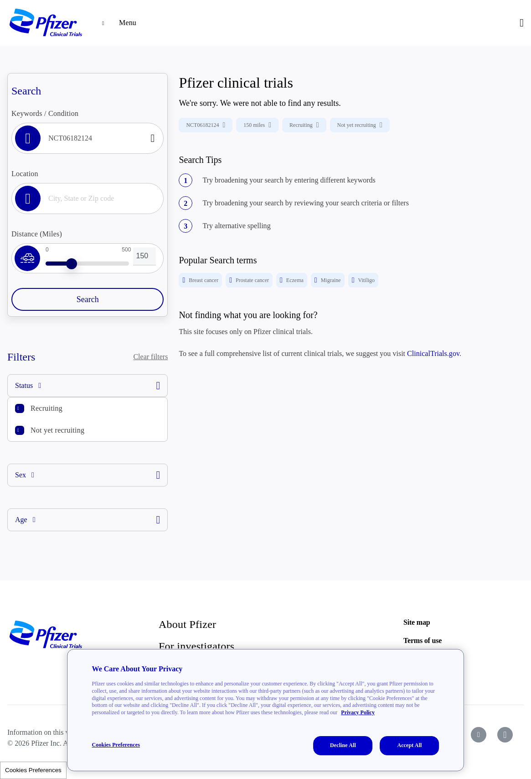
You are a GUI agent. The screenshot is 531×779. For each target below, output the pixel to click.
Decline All (343, 745)
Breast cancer (200, 280)
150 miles (257, 125)
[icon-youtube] (478, 734)
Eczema (292, 280)
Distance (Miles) (36, 234)
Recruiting (46, 408)
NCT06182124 (205, 125)
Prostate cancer (249, 280)
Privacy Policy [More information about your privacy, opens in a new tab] (358, 712)
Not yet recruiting (57, 430)
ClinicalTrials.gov (433, 353)
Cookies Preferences (33, 770)
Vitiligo (363, 280)
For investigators (196, 646)
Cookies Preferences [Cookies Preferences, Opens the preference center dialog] (116, 745)
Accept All (409, 745)
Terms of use (422, 640)
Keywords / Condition (44, 113)
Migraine (327, 280)
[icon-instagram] (505, 734)
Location (24, 174)
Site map (416, 622)
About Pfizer (187, 624)
